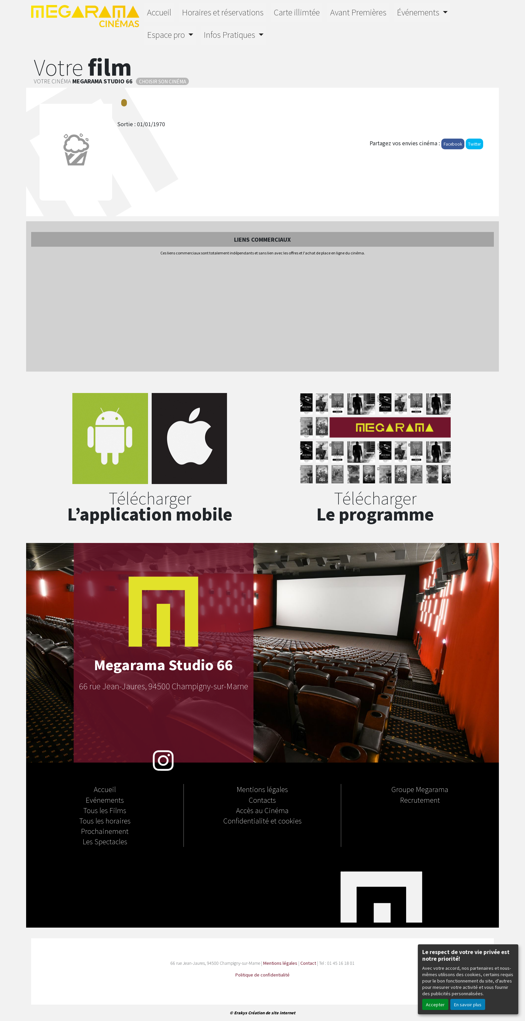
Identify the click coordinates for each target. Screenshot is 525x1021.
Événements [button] (419, 12)
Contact (308, 963)
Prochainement (105, 831)
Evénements (105, 800)
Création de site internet (271, 1012)
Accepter (435, 1004)
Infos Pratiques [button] (230, 34)
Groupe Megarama (419, 789)
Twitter (474, 144)
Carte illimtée (297, 12)
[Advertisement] (262, 314)
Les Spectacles (105, 841)
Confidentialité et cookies (262, 820)
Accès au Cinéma (262, 810)
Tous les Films (104, 810)
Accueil (159, 12)
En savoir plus (467, 1004)
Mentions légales (262, 789)
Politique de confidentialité (262, 974)
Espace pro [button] (166, 34)
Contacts (262, 800)
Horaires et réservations (223, 12)
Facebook (453, 144)
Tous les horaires (105, 820)
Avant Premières (358, 12)
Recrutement (420, 800)
